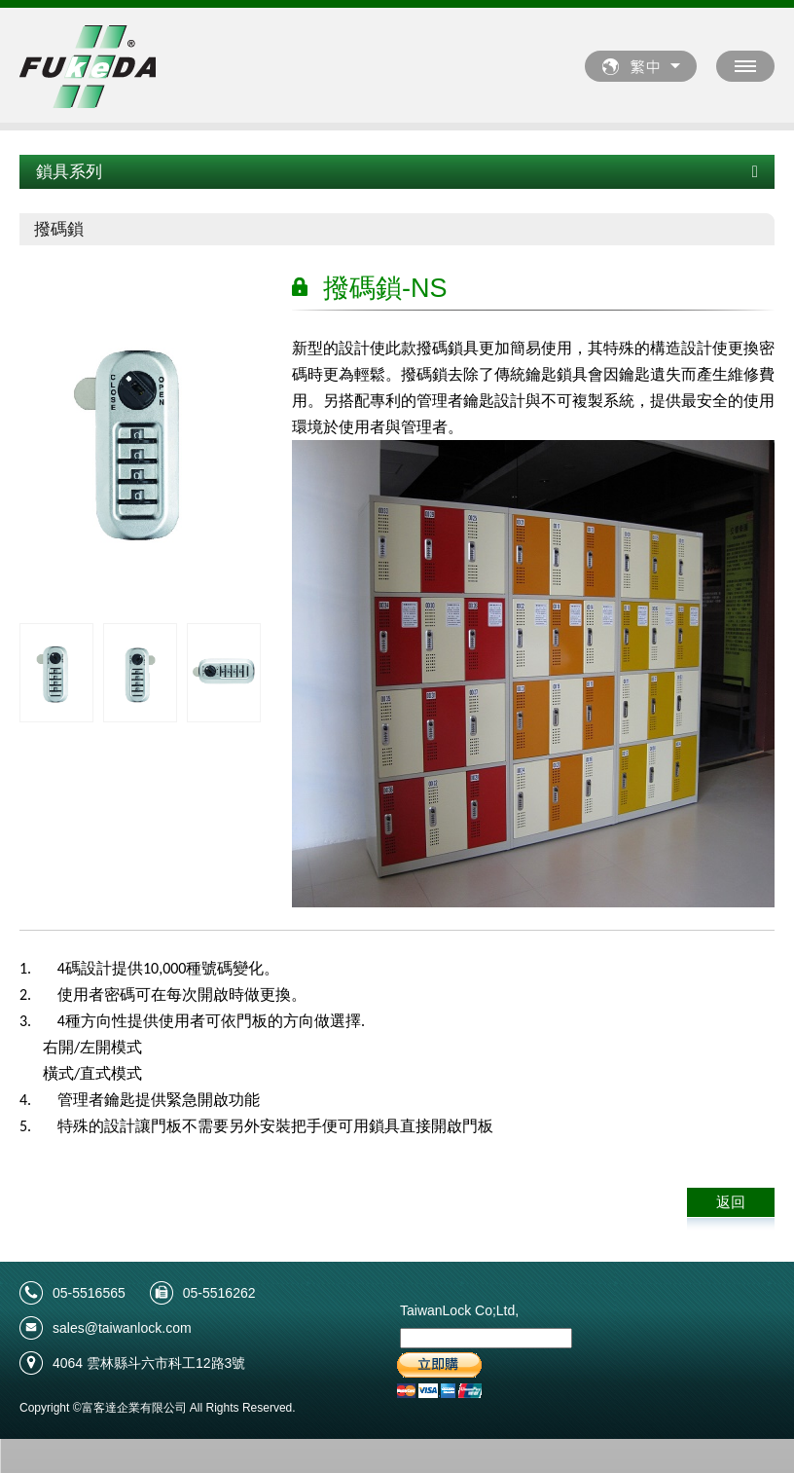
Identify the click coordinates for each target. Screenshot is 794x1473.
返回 (730, 1202)
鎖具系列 (397, 172)
